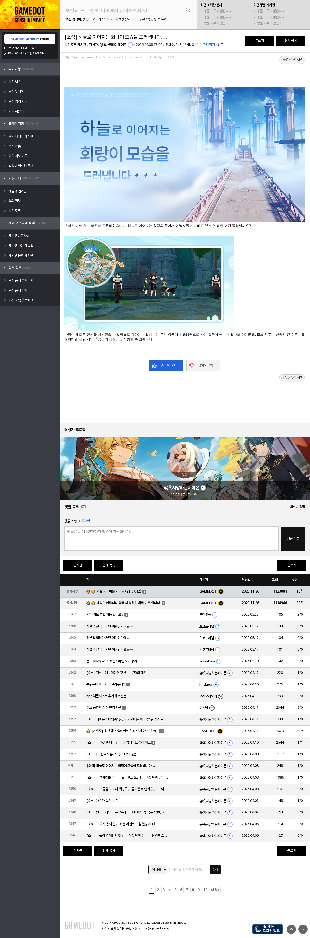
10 (205, 890)
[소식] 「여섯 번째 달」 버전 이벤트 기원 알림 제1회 (121, 824)
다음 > (215, 890)
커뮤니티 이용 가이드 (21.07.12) (119, 591)
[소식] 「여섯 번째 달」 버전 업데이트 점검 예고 (118, 743)
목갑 (136, 19)
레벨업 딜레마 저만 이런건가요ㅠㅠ (109, 626)
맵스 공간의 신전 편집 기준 (103, 708)
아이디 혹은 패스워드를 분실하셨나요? (28, 53)
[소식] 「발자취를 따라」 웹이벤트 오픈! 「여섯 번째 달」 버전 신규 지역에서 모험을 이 (127, 777)
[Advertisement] (184, 74)
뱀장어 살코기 (92, 19)
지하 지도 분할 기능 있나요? (105, 615)
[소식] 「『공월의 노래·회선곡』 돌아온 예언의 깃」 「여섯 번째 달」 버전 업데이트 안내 (127, 789)
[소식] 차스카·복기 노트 (102, 801)
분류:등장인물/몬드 (155, 19)
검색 (215, 869)
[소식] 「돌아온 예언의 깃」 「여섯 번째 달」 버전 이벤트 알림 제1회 (127, 836)
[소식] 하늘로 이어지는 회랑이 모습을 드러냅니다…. (121, 766)
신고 (221, 45)
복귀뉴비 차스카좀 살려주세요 (106, 684)
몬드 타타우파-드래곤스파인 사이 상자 (111, 661)
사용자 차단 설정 (292, 60)
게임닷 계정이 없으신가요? (21, 48)
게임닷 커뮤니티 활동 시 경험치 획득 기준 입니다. (129, 603)
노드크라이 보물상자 (117, 19)
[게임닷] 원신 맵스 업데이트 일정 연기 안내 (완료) (125, 731)
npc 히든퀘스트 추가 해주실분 (106, 696)
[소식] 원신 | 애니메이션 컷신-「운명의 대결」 (118, 673)
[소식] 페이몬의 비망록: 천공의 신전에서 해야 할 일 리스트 (124, 719)
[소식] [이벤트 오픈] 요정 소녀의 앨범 (111, 754)
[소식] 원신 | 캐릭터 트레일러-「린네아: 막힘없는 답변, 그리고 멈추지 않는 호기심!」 (127, 812)
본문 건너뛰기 (206, 45)
